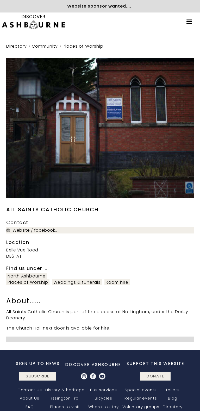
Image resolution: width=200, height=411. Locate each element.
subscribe (37, 376)
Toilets (173, 390)
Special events (141, 390)
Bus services (103, 390)
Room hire (117, 282)
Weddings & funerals (77, 282)
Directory (16, 46)
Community (45, 46)
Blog (172, 398)
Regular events (140, 398)
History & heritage (65, 390)
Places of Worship (83, 46)
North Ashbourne (27, 276)
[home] (33, 22)
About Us (29, 398)
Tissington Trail (65, 398)
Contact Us (29, 390)
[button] (189, 21)
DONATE (155, 376)
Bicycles (103, 398)
